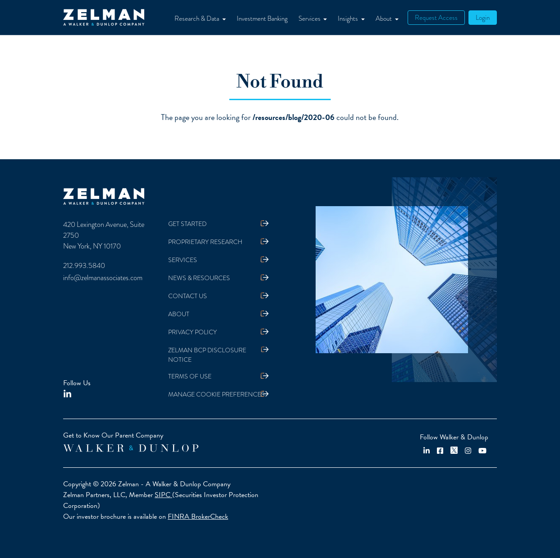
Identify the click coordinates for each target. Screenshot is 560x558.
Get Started (187, 224)
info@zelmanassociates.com (102, 278)
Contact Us (187, 296)
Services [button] (310, 18)
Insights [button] (348, 18)
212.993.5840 (84, 266)
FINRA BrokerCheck (198, 516)
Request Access (436, 17)
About (178, 314)
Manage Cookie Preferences (216, 394)
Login (483, 17)
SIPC (163, 494)
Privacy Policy (192, 332)
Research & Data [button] (197, 18)
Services (182, 260)
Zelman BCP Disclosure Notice (207, 355)
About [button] (384, 18)
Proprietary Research (205, 242)
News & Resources (199, 278)
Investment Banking (262, 18)
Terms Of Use (189, 376)
